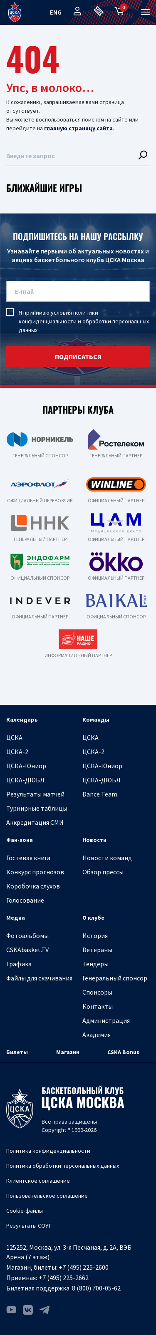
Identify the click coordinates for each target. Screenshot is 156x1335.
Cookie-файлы (24, 1210)
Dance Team (99, 794)
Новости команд (107, 858)
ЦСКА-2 (17, 751)
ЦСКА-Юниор (26, 766)
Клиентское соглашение (38, 1180)
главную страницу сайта (78, 128)
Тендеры (95, 964)
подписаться (78, 356)
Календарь (22, 719)
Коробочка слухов (33, 886)
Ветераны (97, 949)
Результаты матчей (35, 794)
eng (56, 12)
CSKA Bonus (123, 1052)
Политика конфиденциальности (48, 1150)
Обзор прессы (103, 872)
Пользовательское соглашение (47, 1195)
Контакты (97, 1006)
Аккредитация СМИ (35, 822)
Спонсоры (97, 992)
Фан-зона (19, 840)
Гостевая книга (28, 858)
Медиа (15, 917)
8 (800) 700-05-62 (96, 1288)
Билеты (17, 1052)
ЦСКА (14, 737)
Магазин (67, 1052)
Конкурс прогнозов (35, 872)
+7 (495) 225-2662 (64, 1277)
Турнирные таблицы (36, 808)
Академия (96, 1034)
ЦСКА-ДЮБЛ (25, 780)
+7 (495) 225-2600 (84, 1267)
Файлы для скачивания (39, 978)
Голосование (25, 900)
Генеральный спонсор (114, 978)
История (95, 935)
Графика (19, 964)
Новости (94, 840)
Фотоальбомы (27, 935)
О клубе (93, 917)
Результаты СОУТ (28, 1225)
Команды (95, 719)
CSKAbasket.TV (27, 949)
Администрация (106, 1020)
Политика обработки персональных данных (62, 1165)
